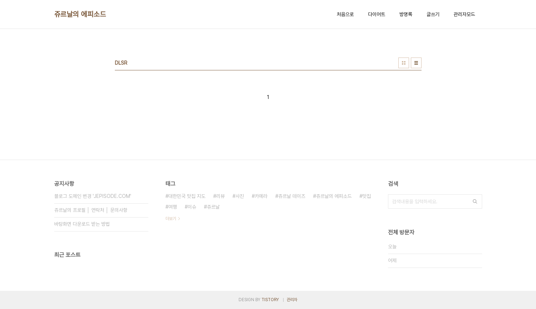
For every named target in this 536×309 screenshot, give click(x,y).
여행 (172, 207)
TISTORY (270, 299)
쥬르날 (213, 207)
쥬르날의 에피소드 (80, 14)
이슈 (192, 207)
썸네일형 (403, 63)
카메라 (261, 196)
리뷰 (220, 196)
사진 (239, 196)
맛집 (366, 196)
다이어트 (376, 14)
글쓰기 (433, 14)
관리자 (292, 299)
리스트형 (416, 63)
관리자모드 (464, 14)
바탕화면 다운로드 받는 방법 (82, 224)
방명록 (405, 14)
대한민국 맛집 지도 (186, 196)
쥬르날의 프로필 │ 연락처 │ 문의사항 (91, 210)
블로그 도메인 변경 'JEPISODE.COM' (92, 196)
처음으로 (345, 14)
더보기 (170, 218)
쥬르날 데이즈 (291, 196)
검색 (475, 201)
